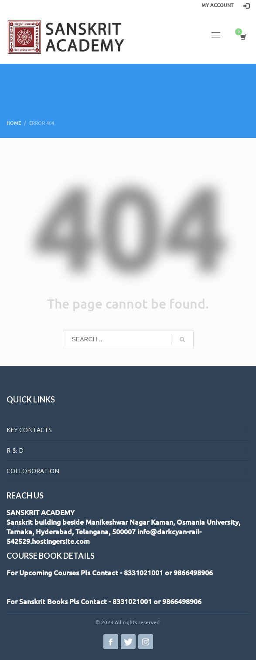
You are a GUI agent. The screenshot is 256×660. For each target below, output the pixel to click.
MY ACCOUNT (217, 5)
